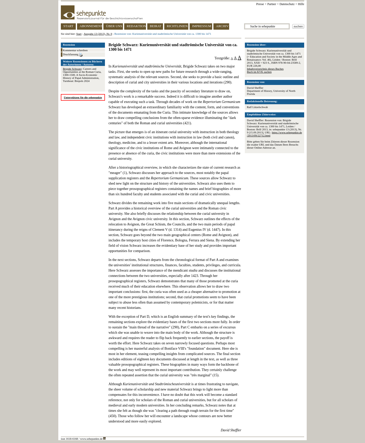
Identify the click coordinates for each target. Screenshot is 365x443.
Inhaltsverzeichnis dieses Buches (265, 68)
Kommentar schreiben (75, 50)
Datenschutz (287, 4)
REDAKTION (136, 26)
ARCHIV (222, 26)
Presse (260, 4)
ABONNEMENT (91, 26)
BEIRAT (155, 26)
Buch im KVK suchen (259, 71)
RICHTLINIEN (177, 26)
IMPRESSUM (201, 26)
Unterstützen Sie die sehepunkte (83, 97)
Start (79, 33)
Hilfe (301, 4)
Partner (271, 4)
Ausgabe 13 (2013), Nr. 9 (98, 33)
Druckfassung (73, 55)
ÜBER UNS (114, 26)
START (68, 26)
